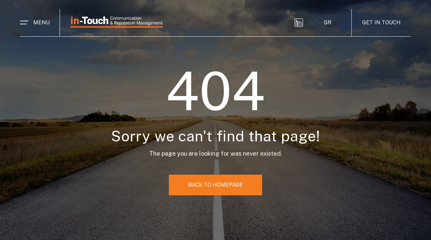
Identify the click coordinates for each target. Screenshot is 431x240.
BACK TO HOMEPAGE (215, 185)
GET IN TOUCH (381, 22)
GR (327, 22)
